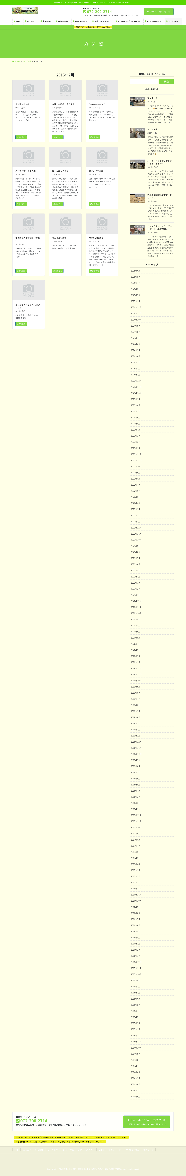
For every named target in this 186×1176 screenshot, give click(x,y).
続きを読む (21, 137)
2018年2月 (136, 802)
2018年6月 (136, 778)
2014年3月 (136, 1090)
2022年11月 (136, 460)
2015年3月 (136, 1017)
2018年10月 (136, 753)
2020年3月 (136, 650)
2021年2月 (136, 588)
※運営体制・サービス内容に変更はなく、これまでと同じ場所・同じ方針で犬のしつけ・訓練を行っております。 (60, 1141)
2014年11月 (136, 1041)
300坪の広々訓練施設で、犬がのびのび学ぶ (93, 27)
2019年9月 (136, 686)
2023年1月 (136, 448)
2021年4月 (136, 576)
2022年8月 (136, 478)
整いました (152, 98)
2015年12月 (136, 961)
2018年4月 (136, 790)
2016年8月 (136, 913)
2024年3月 (136, 362)
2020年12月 (136, 601)
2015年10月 (136, 974)
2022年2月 (136, 515)
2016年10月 (136, 900)
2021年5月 (136, 570)
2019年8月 (136, 692)
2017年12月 (136, 815)
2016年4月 (136, 937)
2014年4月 (136, 1084)
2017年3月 (136, 870)
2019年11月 (136, 674)
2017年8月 (136, 839)
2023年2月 (136, 441)
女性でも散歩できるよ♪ (63, 104)
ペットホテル (68, 1150)
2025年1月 (136, 301)
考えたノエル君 (96, 171)
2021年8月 (136, 552)
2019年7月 (136, 698)
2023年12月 (136, 380)
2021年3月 (136, 582)
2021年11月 (136, 533)
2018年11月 (136, 747)
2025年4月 (136, 282)
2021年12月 (136, 527)
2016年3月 (136, 943)
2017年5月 (136, 858)
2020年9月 (136, 619)
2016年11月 (136, 894)
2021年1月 (136, 594)
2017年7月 (136, 845)
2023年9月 (136, 399)
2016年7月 (136, 919)
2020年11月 (136, 607)
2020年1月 (136, 662)
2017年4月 (136, 864)
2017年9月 (136, 833)
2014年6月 (136, 1072)
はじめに (27, 1150)
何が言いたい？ (22, 104)
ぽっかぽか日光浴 (60, 171)
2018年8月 (136, 766)
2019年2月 (136, 729)
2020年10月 (136, 613)
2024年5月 (136, 350)
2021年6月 (136, 564)
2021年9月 (136, 545)
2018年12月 (136, 741)
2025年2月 (136, 295)
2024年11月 (136, 313)
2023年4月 (136, 429)
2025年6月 (136, 270)
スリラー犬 (152, 129)
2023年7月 (136, 411)
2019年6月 (136, 704)
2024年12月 (136, 307)
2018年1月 (136, 809)
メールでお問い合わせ (158, 11)
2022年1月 (136, 521)
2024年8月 (136, 331)
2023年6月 (136, 417)
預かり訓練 (52, 1150)
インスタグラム (132, 1150)
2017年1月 (136, 882)
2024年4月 (136, 356)
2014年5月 (136, 1078)
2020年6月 (136, 631)
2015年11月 (136, 968)
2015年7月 (136, 992)
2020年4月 (136, 643)
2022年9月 (136, 472)
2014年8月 (136, 1059)
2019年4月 (136, 717)
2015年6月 (136, 998)
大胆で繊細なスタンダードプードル (159, 196)
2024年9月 (136, 325)
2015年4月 (136, 1010)
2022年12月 (136, 454)
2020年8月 (136, 625)
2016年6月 (136, 925)
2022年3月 (136, 509)
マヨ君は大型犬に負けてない (27, 239)
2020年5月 (136, 637)
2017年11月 (136, 821)
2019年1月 (136, 735)
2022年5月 (136, 496)
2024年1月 (136, 374)
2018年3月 (136, 796)
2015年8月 (136, 986)
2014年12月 (136, 1035)
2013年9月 (136, 1096)
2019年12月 (136, 668)
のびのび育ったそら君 (25, 171)
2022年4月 (136, 503)
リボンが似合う (96, 237)
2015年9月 (136, 980)
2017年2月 (136, 876)
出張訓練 (39, 1150)
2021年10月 (136, 539)
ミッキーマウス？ (97, 104)
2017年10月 (136, 827)
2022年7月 (136, 484)
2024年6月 (136, 344)
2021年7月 (136, 558)
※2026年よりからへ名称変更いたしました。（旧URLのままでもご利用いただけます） (71, 1137)
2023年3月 (136, 435)
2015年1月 (136, 1029)
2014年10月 (136, 1047)
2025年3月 (136, 288)
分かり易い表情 (59, 237)
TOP (16, 1150)
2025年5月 (136, 276)
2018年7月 (136, 772)
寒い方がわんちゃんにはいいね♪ (27, 306)
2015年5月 (136, 1004)
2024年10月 (136, 319)
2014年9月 (136, 1053)
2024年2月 (136, 368)
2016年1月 (136, 955)
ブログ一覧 (148, 1150)
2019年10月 (136, 680)
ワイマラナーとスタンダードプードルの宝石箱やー (159, 228)
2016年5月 (136, 931)
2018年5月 (136, 784)
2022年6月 (136, 490)
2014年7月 (136, 1066)
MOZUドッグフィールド (110, 1150)
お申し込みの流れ (86, 1150)
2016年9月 (136, 907)
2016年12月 (136, 888)
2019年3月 (136, 723)
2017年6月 (136, 851)
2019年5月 (136, 711)
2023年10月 (136, 393)
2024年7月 (136, 337)
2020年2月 (136, 656)
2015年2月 (136, 1023)
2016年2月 (136, 949)
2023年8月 (136, 405)
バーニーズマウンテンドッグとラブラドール (159, 162)
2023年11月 (136, 386)
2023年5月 (136, 423)
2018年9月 (136, 760)
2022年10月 (136, 466)
